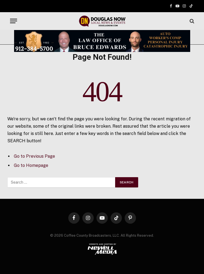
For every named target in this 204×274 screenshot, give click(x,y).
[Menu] (13, 21)
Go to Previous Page (34, 156)
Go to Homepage (31, 165)
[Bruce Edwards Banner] (102, 41)
